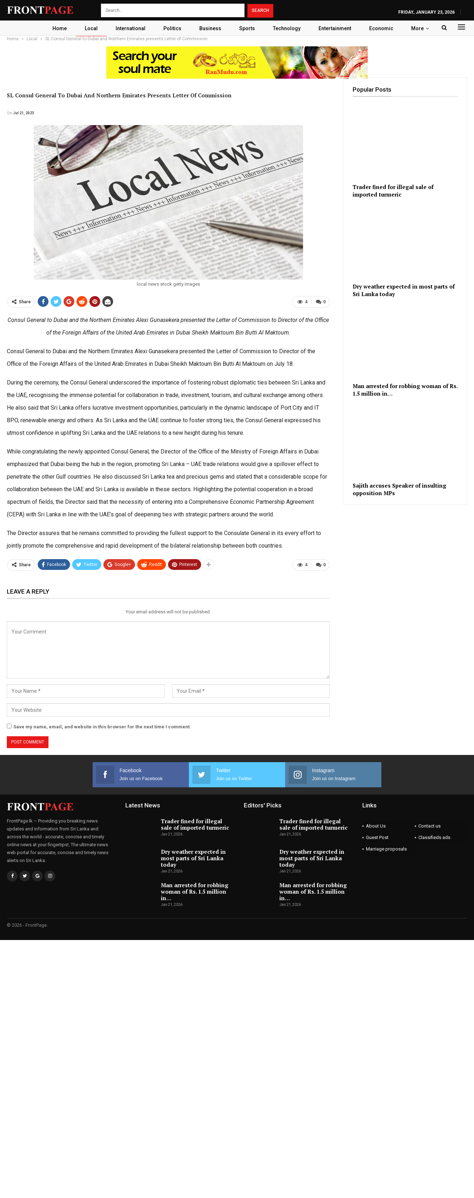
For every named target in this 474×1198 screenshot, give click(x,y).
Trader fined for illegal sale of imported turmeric (195, 824)
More (420, 28)
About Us (376, 826)
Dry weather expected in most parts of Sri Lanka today (193, 858)
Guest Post (377, 837)
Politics (173, 28)
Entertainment (337, 28)
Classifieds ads (434, 837)
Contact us (429, 826)
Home (57, 28)
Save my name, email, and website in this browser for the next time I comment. (102, 726)
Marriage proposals (386, 849)
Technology (289, 28)
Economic (384, 28)
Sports (250, 28)
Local (89, 28)
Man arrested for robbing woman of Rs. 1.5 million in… (194, 891)
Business (212, 28)
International (130, 28)
